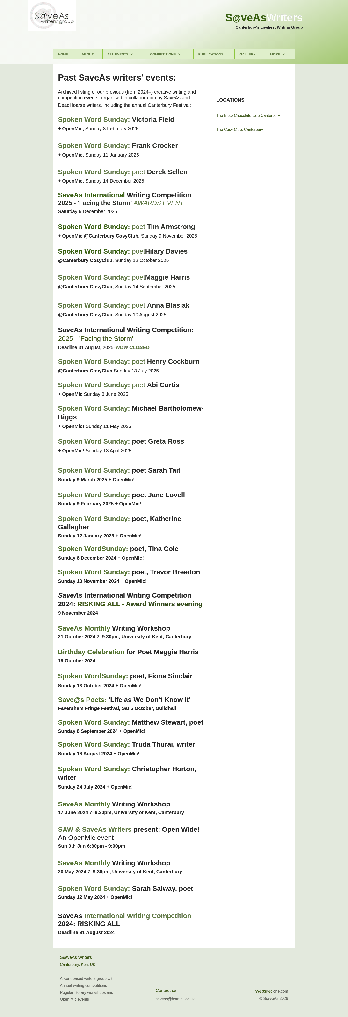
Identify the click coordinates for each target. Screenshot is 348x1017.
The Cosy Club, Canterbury (239, 129)
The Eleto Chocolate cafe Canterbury (248, 115)
